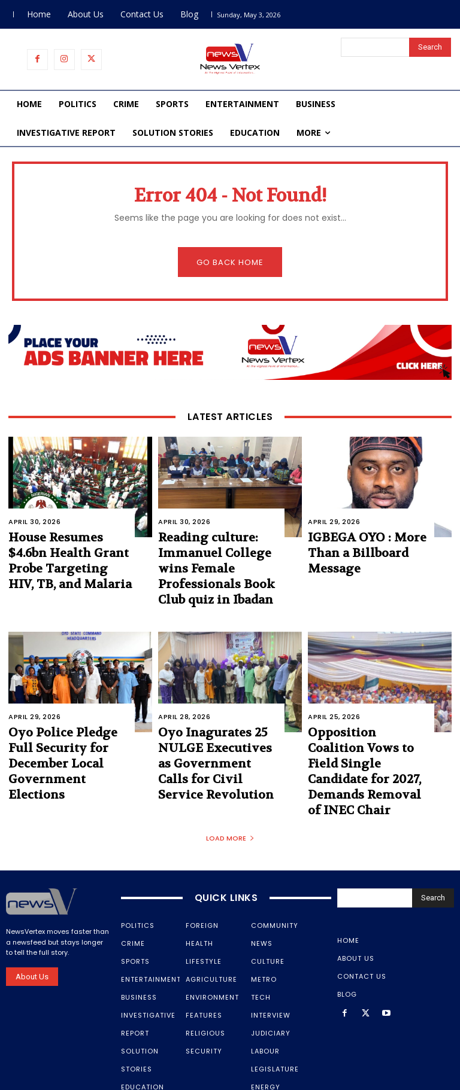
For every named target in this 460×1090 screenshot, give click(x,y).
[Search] (430, 47)
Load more (230, 779)
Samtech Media (230, 1081)
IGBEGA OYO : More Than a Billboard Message (369, 542)
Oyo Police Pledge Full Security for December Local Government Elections (62, 722)
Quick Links (226, 839)
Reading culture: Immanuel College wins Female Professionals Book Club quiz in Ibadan (218, 555)
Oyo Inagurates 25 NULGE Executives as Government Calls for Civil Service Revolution (215, 722)
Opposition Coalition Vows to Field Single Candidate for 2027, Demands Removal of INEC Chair (359, 728)
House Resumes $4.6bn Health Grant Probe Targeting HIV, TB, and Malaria (64, 555)
